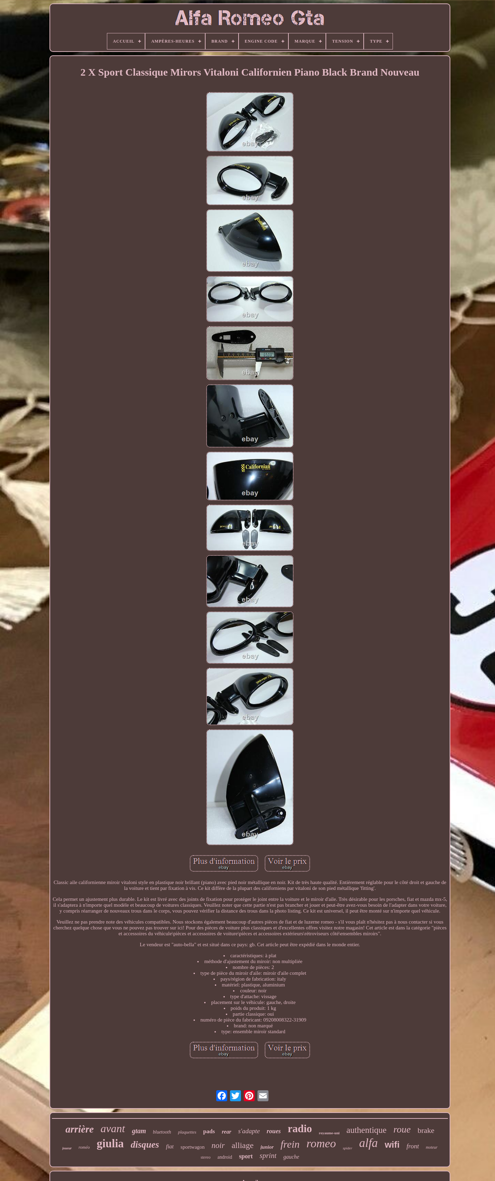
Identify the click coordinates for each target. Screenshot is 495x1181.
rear (226, 1132)
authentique (366, 1130)
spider (347, 1148)
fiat (170, 1146)
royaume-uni (329, 1133)
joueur (67, 1148)
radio (300, 1129)
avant (113, 1128)
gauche (291, 1157)
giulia (110, 1143)
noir (217, 1145)
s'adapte (249, 1131)
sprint (268, 1155)
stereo (206, 1157)
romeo (321, 1143)
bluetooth (162, 1132)
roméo (84, 1147)
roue (401, 1129)
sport (246, 1156)
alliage (243, 1145)
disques (145, 1144)
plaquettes (187, 1132)
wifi (392, 1144)
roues (274, 1131)
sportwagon (192, 1147)
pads (209, 1131)
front (412, 1146)
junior (267, 1147)
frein (290, 1144)
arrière (79, 1129)
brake (426, 1130)
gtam (139, 1131)
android (224, 1157)
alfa (368, 1143)
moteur (432, 1147)
